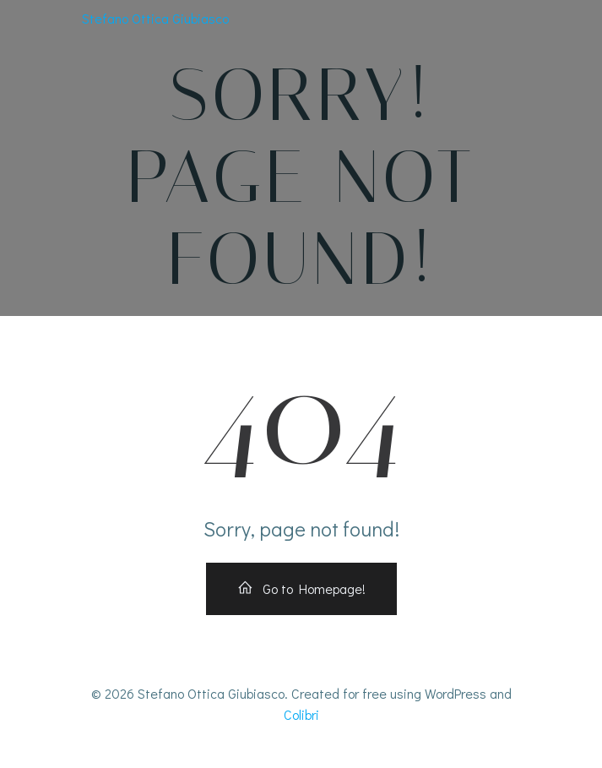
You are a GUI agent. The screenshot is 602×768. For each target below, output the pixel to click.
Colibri (301, 714)
